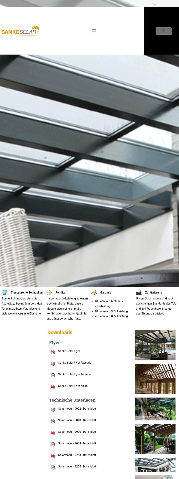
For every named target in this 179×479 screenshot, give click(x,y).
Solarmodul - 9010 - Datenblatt (77, 420)
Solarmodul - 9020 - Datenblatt (77, 431)
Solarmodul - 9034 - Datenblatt (77, 443)
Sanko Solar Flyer (69, 351)
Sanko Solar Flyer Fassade (74, 362)
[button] (154, 3)
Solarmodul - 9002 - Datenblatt (77, 408)
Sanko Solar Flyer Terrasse (74, 374)
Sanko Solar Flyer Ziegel (73, 386)
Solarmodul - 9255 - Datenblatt (77, 466)
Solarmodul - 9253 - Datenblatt (77, 455)
